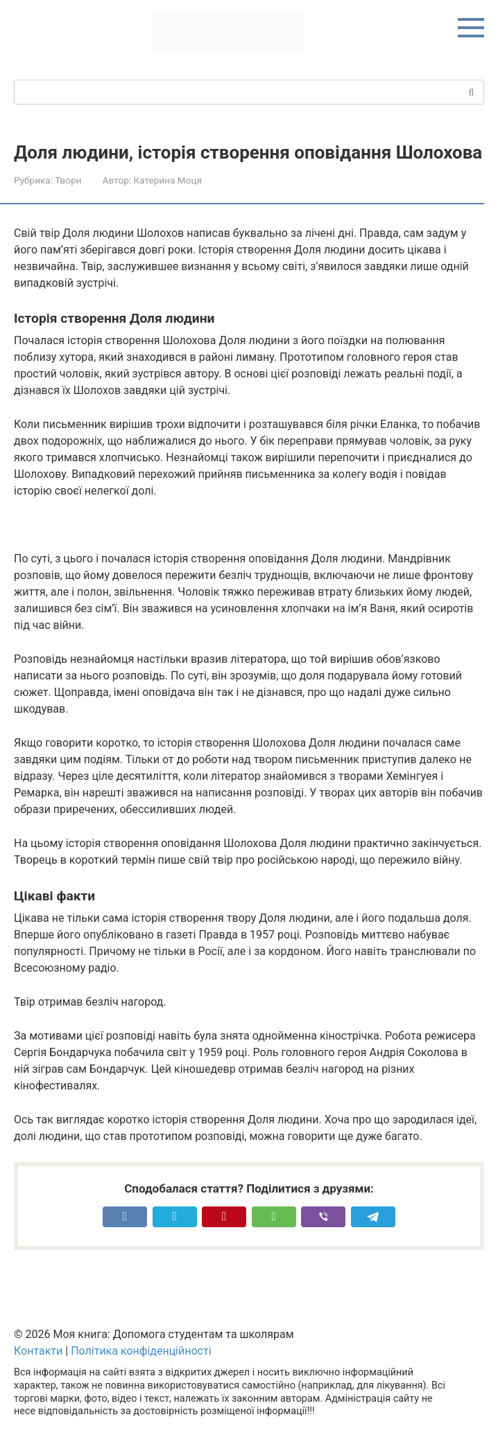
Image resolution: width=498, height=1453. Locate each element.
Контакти (38, 1350)
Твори (68, 180)
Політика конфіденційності (141, 1350)
